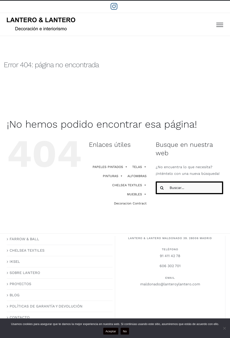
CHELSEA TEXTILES (129, 185)
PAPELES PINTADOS (110, 166)
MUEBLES (137, 194)
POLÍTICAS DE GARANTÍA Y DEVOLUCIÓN (46, 306)
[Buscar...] (189, 187)
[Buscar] (162, 187)
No (125, 331)
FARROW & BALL (24, 239)
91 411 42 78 (170, 256)
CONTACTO (20, 317)
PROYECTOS (20, 284)
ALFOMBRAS (137, 176)
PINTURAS (113, 176)
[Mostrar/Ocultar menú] (219, 25)
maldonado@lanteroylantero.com (170, 284)
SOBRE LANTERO (25, 273)
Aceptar (111, 331)
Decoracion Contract (130, 203)
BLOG (15, 295)
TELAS (139, 166)
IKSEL (15, 261)
